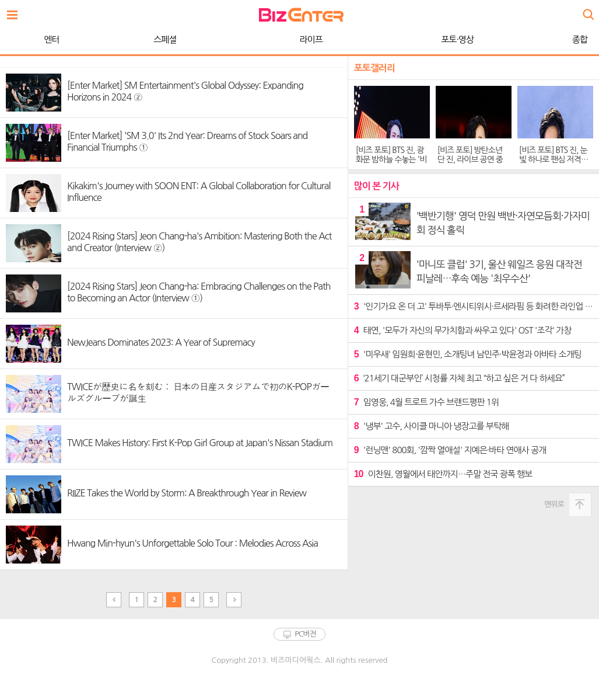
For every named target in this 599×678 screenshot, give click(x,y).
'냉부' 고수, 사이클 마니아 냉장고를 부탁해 (431, 426)
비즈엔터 (301, 15)
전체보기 (15, 11)
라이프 (154, 39)
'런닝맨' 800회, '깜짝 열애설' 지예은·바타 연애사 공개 (450, 450)
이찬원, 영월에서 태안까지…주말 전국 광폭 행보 (443, 474)
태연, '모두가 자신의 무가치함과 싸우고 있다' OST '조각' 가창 (463, 330)
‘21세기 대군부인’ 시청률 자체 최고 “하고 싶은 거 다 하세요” (459, 378)
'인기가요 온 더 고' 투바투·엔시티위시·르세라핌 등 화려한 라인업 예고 (473, 306)
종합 (422, 39)
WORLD (539, 39)
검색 (587, 10)
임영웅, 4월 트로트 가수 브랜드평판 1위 (426, 402)
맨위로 (554, 504)
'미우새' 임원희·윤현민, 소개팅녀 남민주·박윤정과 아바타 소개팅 (468, 354)
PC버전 (305, 634)
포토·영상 (300, 39)
